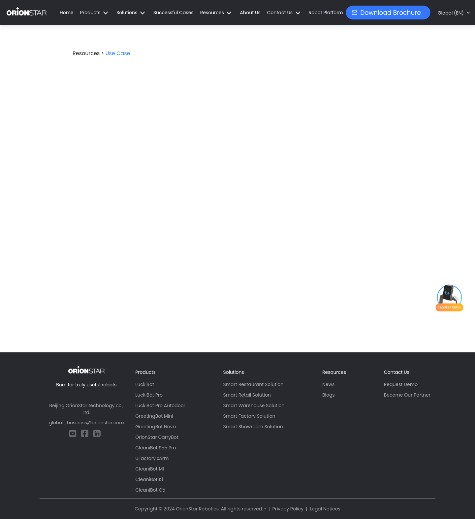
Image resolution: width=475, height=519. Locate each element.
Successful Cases (173, 12)
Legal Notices (325, 508)
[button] (95, 12)
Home (67, 12)
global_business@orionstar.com (86, 422)
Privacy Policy (288, 508)
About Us (250, 12)
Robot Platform (326, 12)
